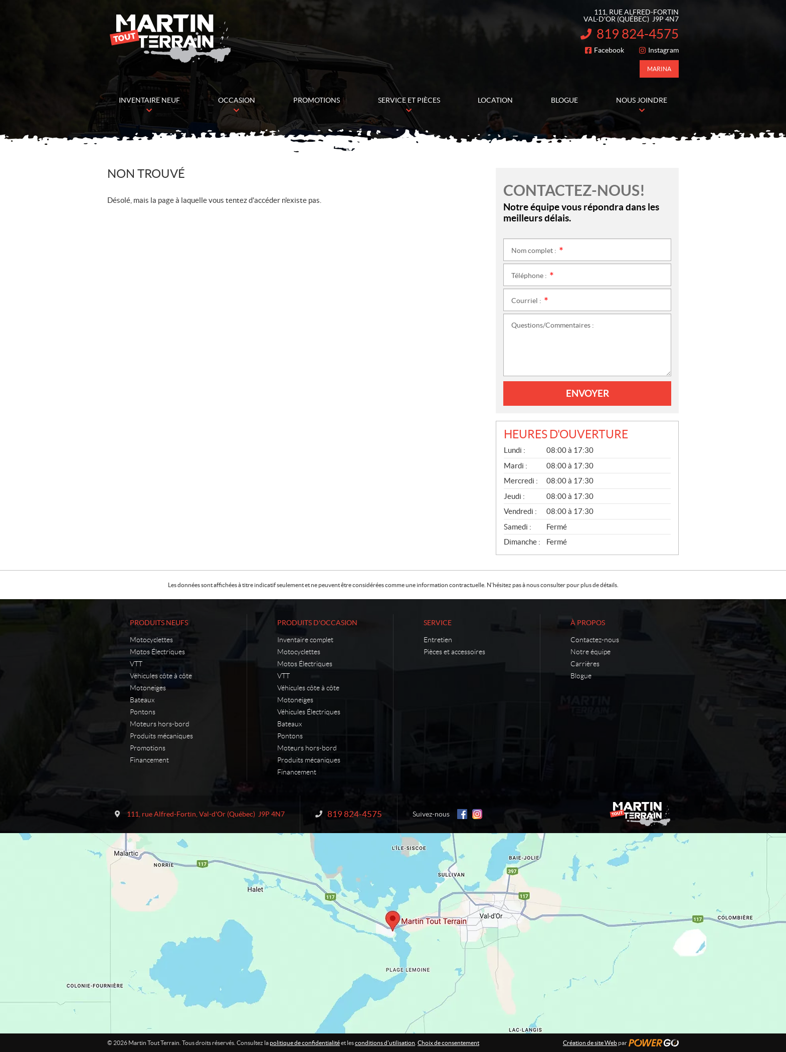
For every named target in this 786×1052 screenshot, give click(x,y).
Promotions (147, 748)
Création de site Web (590, 1042)
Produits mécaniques (161, 736)
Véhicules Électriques (308, 712)
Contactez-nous (594, 640)
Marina (659, 69)
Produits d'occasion (317, 623)
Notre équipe (590, 652)
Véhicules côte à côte (161, 676)
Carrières (585, 664)
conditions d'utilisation (385, 1042)
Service (438, 623)
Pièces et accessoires (454, 652)
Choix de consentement (448, 1042)
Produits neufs (159, 623)
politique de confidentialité (305, 1042)
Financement (149, 760)
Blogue (581, 676)
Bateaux (142, 700)
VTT (136, 664)
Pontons (142, 712)
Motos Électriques (157, 652)
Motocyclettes (151, 640)
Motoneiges (148, 688)
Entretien (438, 640)
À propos (587, 623)
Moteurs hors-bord (159, 724)
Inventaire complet (305, 640)
